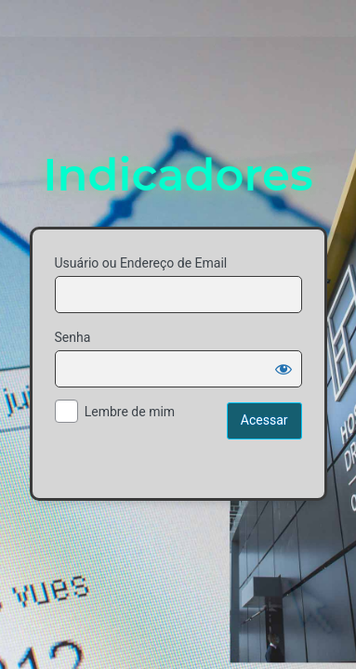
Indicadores (177, 175)
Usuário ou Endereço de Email (141, 263)
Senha (73, 337)
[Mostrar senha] (283, 368)
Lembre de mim (130, 411)
